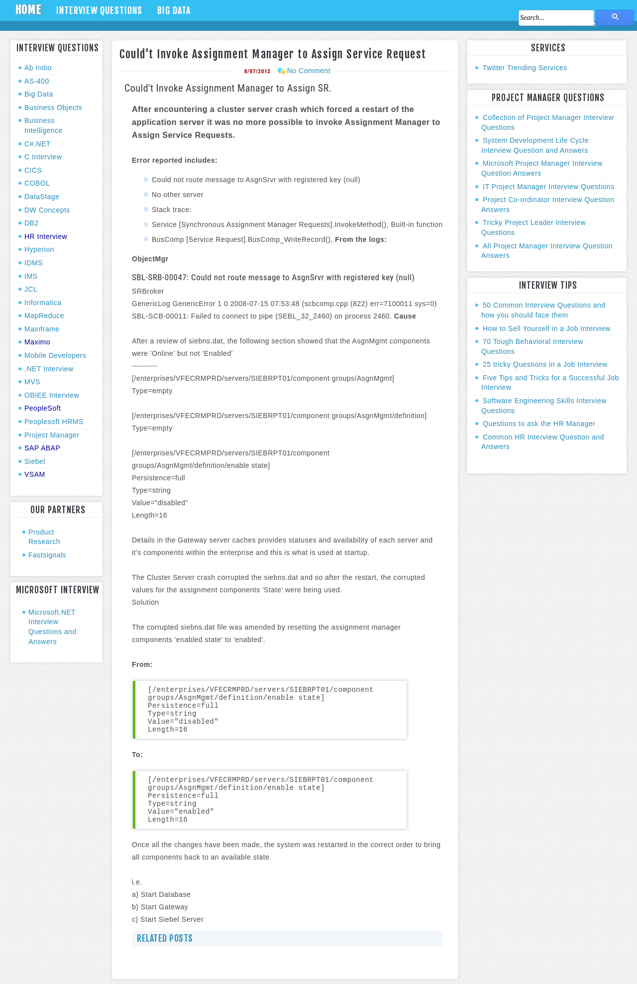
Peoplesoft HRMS (54, 422)
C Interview (43, 157)
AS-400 (36, 81)
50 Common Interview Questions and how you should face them (543, 310)
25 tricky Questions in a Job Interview (545, 364)
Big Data (174, 10)
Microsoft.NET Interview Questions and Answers (52, 627)
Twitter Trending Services (525, 68)
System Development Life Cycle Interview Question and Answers (535, 145)
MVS (32, 382)
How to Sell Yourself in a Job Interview (547, 328)
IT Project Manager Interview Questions (549, 187)
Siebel (34, 461)
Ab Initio (38, 68)
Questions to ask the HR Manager (539, 424)
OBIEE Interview (51, 395)
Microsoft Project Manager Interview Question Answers (542, 168)
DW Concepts (47, 210)
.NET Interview (49, 369)
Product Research (44, 537)
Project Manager (51, 435)
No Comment (308, 71)
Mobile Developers (55, 355)
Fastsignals (47, 555)
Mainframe (42, 329)
